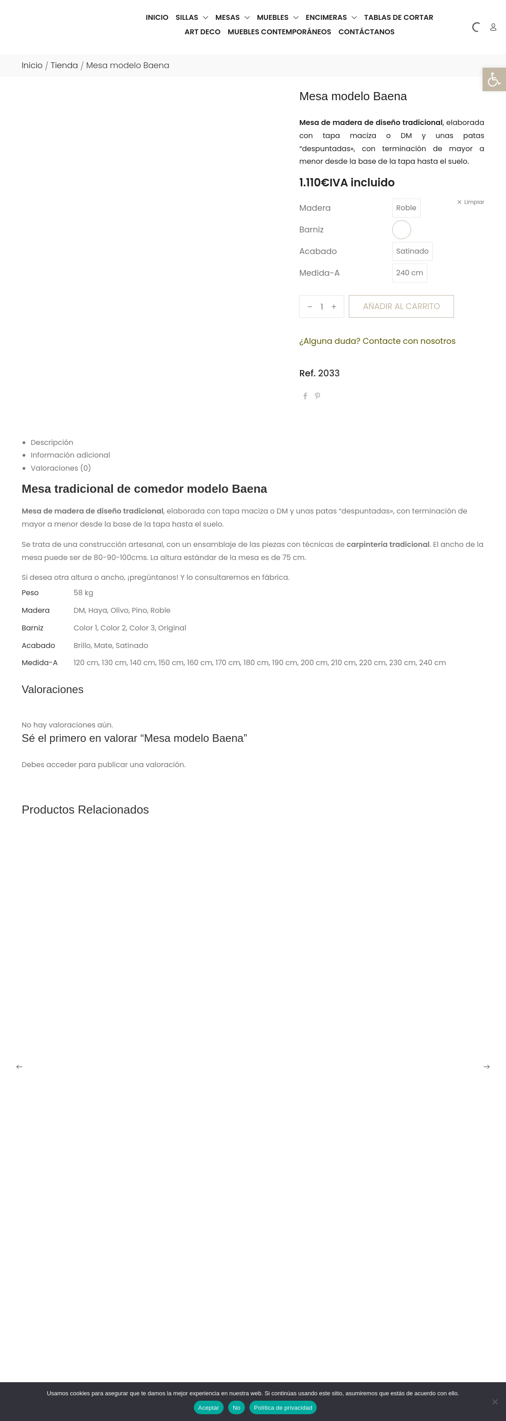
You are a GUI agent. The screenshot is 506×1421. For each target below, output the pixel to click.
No (236, 1407)
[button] (494, 79)
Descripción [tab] (52, 442)
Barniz (311, 229)
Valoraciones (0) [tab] (61, 468)
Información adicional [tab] (70, 455)
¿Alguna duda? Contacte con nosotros (377, 341)
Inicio (32, 65)
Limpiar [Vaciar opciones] (474, 202)
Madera (315, 207)
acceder (62, 764)
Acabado (318, 251)
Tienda (64, 65)
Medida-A (319, 272)
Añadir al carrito (401, 306)
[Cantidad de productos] (321, 306)
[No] (494, 1401)
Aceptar (209, 1407)
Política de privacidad (283, 1407)
